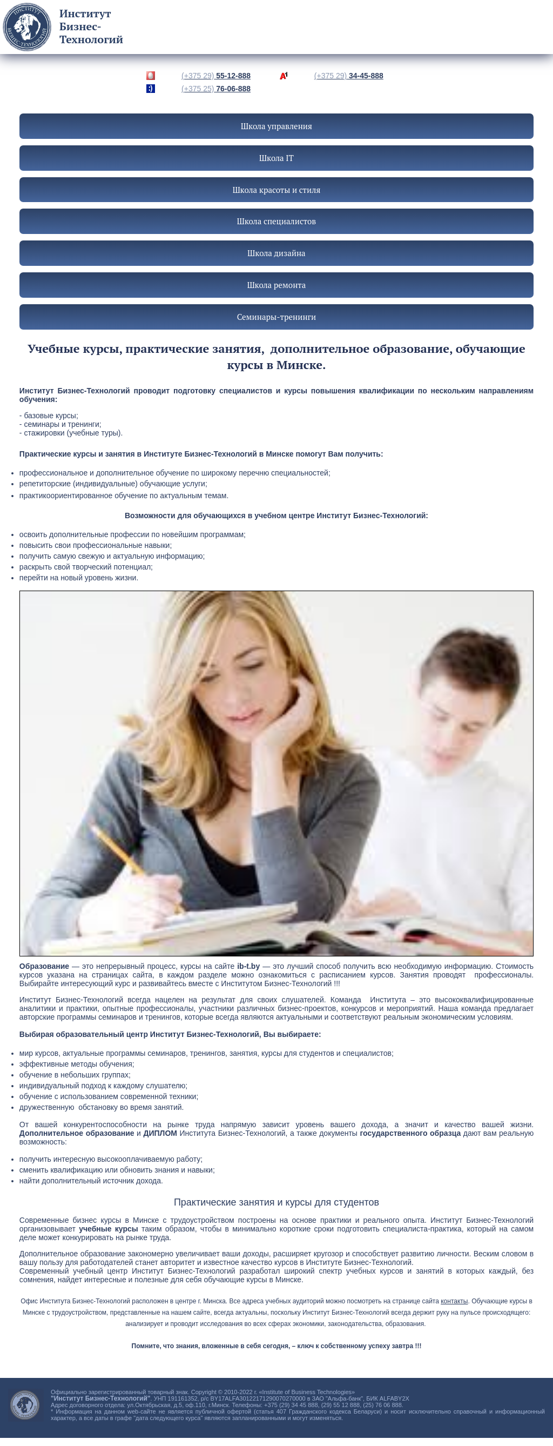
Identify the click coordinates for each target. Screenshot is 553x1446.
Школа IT (276, 157)
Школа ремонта (276, 284)
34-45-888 (348, 75)
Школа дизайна (276, 252)
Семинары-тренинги (276, 316)
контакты (454, 1301)
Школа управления (276, 125)
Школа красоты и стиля (277, 189)
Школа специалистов (276, 221)
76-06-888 (216, 88)
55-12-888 (216, 75)
